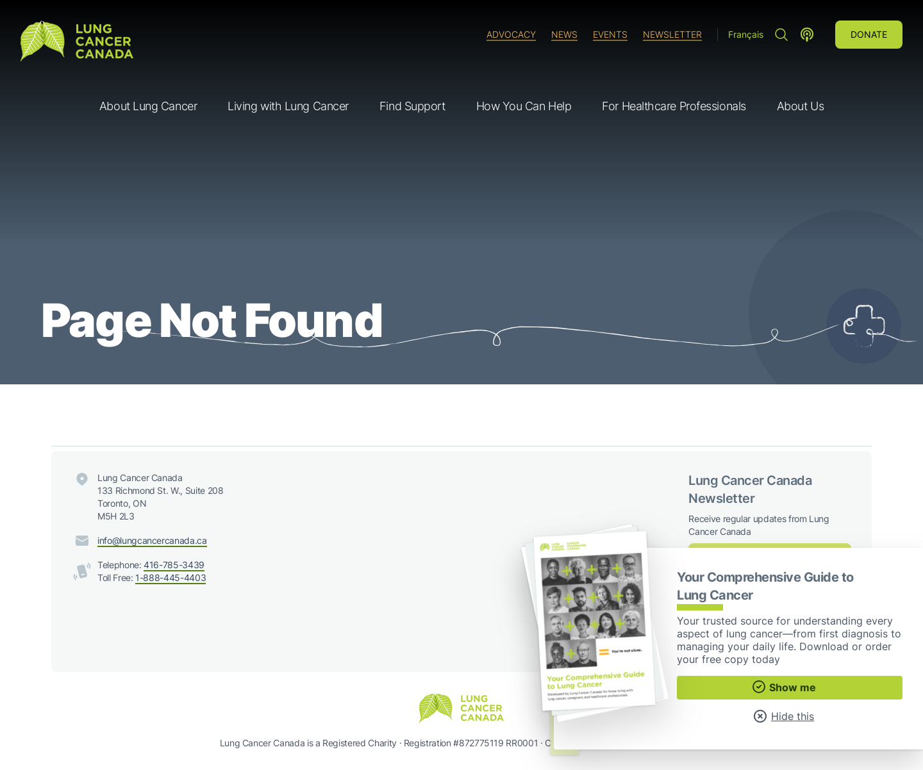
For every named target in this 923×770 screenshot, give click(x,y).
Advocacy (511, 34)
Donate (869, 34)
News (564, 34)
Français (745, 34)
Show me (783, 686)
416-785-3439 (174, 564)
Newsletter (672, 34)
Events (610, 34)
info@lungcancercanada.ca (152, 540)
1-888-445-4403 (170, 577)
